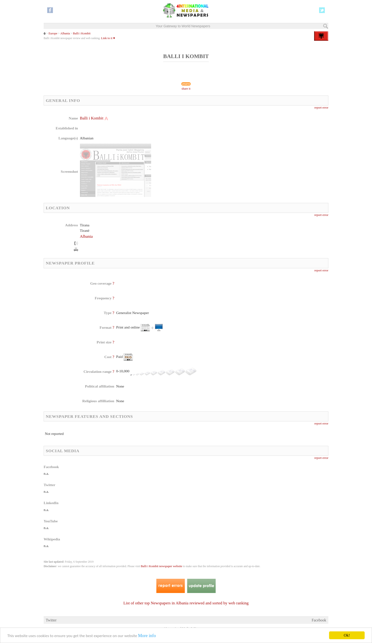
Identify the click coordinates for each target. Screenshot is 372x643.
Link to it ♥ (108, 38)
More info (147, 635)
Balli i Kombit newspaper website (161, 566)
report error (321, 107)
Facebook (319, 620)
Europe (52, 33)
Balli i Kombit (81, 33)
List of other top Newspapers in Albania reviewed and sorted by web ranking (186, 603)
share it (186, 88)
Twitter (51, 620)
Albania (65, 33)
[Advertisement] (224, 146)
